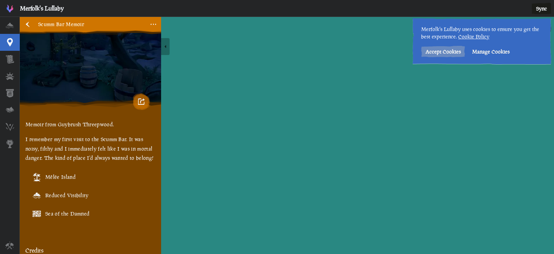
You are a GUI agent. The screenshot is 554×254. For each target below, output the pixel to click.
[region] (287, 135)
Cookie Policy (473, 36)
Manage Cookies (490, 51)
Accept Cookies (443, 51)
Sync (541, 8)
